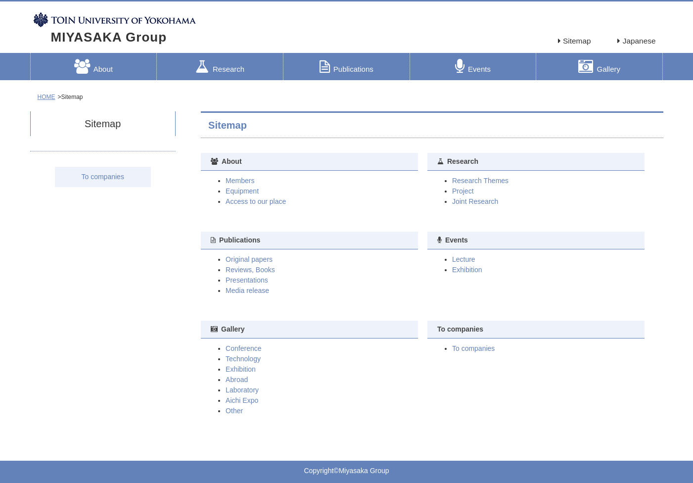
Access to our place (256, 201)
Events (473, 66)
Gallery (599, 66)
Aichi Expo (242, 400)
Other (234, 411)
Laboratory (242, 390)
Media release (247, 290)
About (93, 66)
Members (240, 181)
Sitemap (574, 41)
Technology (243, 359)
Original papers (249, 259)
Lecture (463, 259)
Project (463, 191)
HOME (46, 97)
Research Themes (480, 181)
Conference (243, 348)
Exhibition (467, 270)
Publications (346, 66)
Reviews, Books (250, 270)
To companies (103, 177)
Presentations (247, 280)
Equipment (242, 191)
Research (219, 66)
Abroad (237, 380)
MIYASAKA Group (109, 37)
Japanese (636, 41)
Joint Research (475, 201)
